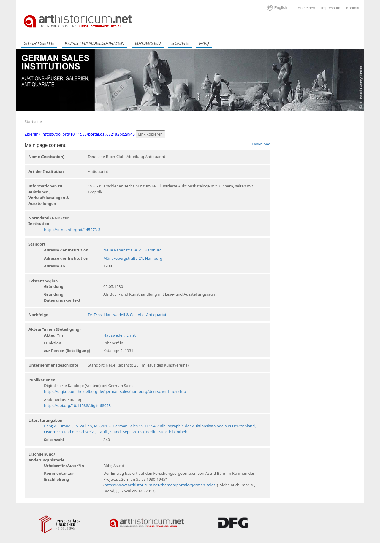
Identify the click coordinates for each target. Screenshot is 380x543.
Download (261, 144)
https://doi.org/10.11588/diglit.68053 (77, 405)
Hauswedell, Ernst (119, 335)
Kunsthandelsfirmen (95, 43)
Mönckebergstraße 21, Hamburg (132, 258)
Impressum (330, 8)
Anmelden (306, 8)
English (280, 7)
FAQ (204, 43)
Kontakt (352, 8)
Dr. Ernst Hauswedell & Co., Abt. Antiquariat (127, 314)
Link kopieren (150, 134)
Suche (180, 43)
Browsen (148, 43)
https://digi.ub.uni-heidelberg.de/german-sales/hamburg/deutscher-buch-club (115, 391)
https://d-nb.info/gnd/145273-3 (72, 229)
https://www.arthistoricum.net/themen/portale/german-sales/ (160, 485)
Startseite (39, 43)
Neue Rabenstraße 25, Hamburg (132, 250)
